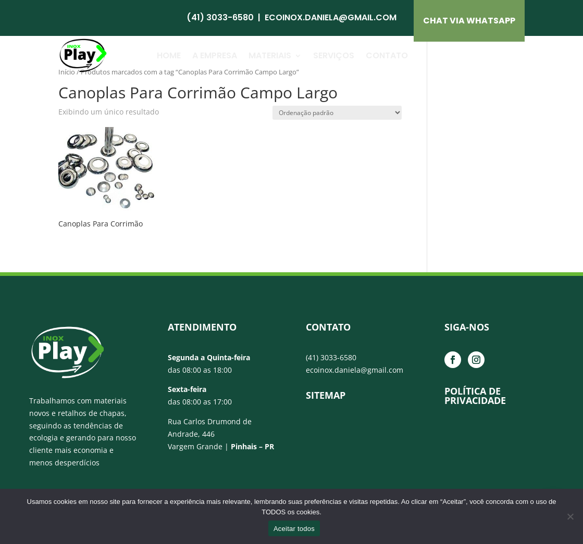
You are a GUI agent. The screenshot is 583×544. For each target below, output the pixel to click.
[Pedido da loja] (337, 113)
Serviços (333, 55)
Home (169, 55)
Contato (387, 55)
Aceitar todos (294, 529)
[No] (570, 516)
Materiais (270, 55)
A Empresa (214, 55)
